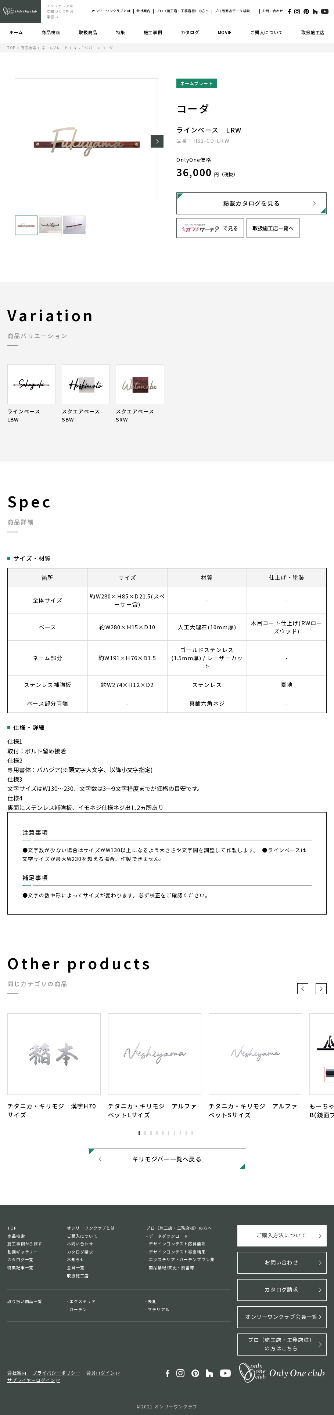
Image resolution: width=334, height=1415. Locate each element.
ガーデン (78, 1311)
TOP (11, 47)
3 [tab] (151, 1133)
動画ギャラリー (22, 1254)
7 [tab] (174, 1133)
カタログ (190, 32)
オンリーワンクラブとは (111, 10)
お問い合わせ (272, 10)
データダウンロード (168, 1238)
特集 (120, 32)
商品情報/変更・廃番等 (171, 1270)
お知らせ (76, 1261)
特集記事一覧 (20, 1270)
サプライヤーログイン (29, 1377)
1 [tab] (139, 1133)
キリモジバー (84, 47)
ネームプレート (55, 47)
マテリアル (158, 1311)
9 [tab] (186, 1133)
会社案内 (143, 10)
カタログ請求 (80, 1254)
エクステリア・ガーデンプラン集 (181, 1261)
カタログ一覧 (20, 1261)
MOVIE (225, 32)
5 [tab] (163, 1133)
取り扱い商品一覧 (24, 1303)
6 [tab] (168, 1133)
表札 (152, 1303)
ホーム (16, 32)
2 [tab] (145, 1133)
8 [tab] (180, 1133)
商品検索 (51, 32)
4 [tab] (157, 1133)
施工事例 (153, 32)
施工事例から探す (24, 1246)
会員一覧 (76, 1270)
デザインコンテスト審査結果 (177, 1254)
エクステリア (82, 1303)
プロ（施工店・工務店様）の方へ (182, 10)
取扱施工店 (313, 32)
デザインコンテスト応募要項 (177, 1246)
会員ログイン (94, 1370)
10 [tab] (192, 1133)
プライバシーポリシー (53, 1370)
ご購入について (266, 32)
